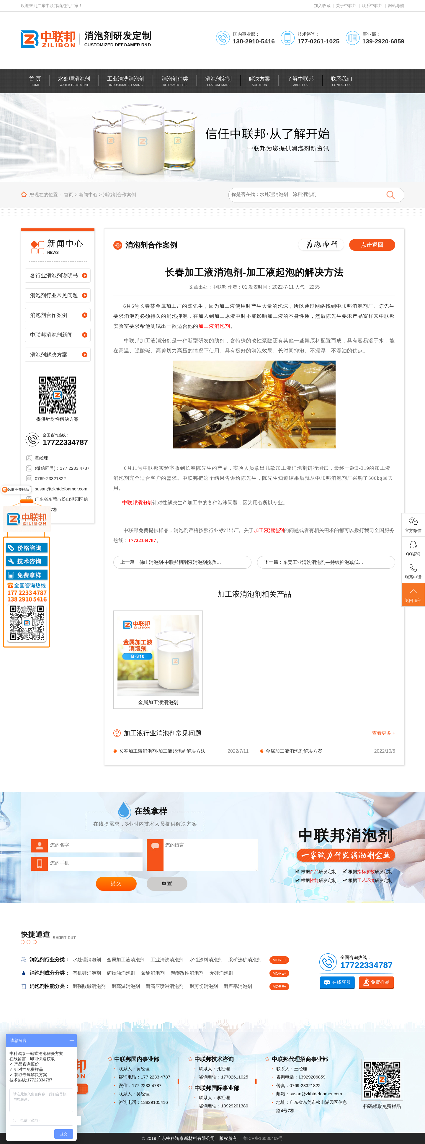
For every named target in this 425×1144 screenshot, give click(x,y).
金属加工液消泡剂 (126, 959)
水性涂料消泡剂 (206, 959)
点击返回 (372, 245)
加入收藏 (322, 5)
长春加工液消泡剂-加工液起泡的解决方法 (162, 751)
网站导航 (396, 5)
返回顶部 (413, 595)
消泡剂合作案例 (119, 194)
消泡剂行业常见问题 (54, 295)
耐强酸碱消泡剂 (89, 986)
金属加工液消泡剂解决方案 (294, 751)
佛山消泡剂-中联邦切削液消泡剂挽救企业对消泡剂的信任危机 (180, 562)
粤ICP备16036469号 (263, 1138)
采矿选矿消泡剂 (244, 959)
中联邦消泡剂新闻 (51, 335)
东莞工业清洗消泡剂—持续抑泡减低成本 (324, 562)
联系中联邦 (372, 5)
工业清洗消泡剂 (167, 959)
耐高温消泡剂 (126, 986)
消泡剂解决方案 (48, 355)
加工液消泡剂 (214, 326)
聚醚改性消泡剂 (187, 973)
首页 (68, 194)
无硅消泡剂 (221, 973)
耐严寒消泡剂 (238, 986)
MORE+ (279, 960)
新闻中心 (88, 194)
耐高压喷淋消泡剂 (165, 986)
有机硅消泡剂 (87, 973)
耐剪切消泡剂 (203, 986)
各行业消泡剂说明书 (54, 276)
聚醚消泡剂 (153, 973)
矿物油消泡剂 (121, 973)
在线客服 (341, 982)
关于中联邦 (346, 5)
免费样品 (380, 982)
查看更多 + (383, 733)
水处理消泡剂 (87, 959)
